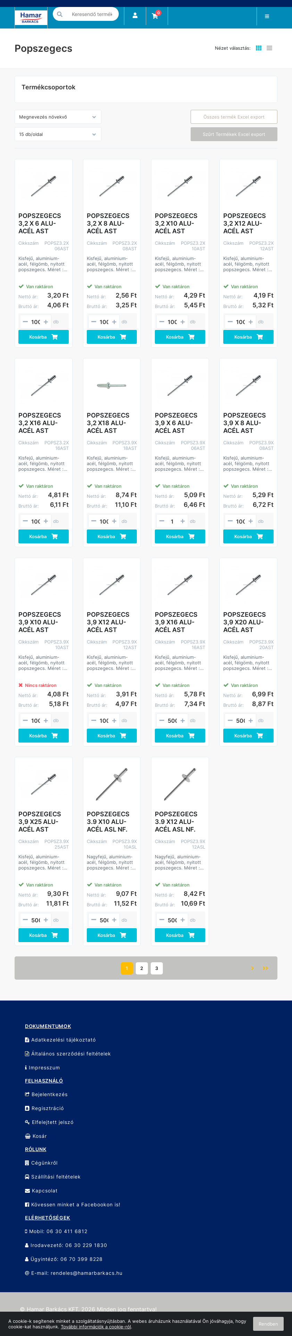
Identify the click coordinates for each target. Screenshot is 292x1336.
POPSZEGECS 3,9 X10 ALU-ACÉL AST (39, 622)
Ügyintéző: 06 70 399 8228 (64, 1259)
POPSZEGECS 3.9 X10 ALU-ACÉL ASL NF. (108, 821)
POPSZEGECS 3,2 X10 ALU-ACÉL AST (176, 223)
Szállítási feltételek (53, 1177)
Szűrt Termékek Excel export (234, 134)
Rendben (268, 1324)
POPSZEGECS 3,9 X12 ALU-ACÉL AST (108, 622)
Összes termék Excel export (234, 117)
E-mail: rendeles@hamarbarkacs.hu (74, 1273)
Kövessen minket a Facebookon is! (72, 1204)
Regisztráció (44, 1108)
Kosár (36, 1136)
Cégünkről (41, 1163)
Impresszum (42, 1067)
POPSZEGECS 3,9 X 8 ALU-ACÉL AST (244, 423)
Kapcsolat (41, 1190)
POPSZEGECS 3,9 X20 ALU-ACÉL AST (244, 622)
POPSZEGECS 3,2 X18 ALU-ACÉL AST (108, 423)
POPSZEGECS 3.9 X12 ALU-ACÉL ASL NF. (176, 821)
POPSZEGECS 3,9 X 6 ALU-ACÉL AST (176, 423)
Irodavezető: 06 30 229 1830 (66, 1245)
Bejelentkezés (46, 1094)
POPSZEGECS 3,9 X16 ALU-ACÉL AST (176, 622)
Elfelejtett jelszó (49, 1122)
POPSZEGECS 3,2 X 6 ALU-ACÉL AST (39, 223)
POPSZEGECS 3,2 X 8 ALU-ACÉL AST (108, 223)
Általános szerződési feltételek (68, 1053)
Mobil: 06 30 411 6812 (56, 1231)
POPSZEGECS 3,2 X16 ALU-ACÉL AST (39, 423)
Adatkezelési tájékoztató (60, 1040)
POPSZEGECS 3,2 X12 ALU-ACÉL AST (244, 223)
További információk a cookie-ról (96, 1326)
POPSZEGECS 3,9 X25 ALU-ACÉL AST (39, 821)
